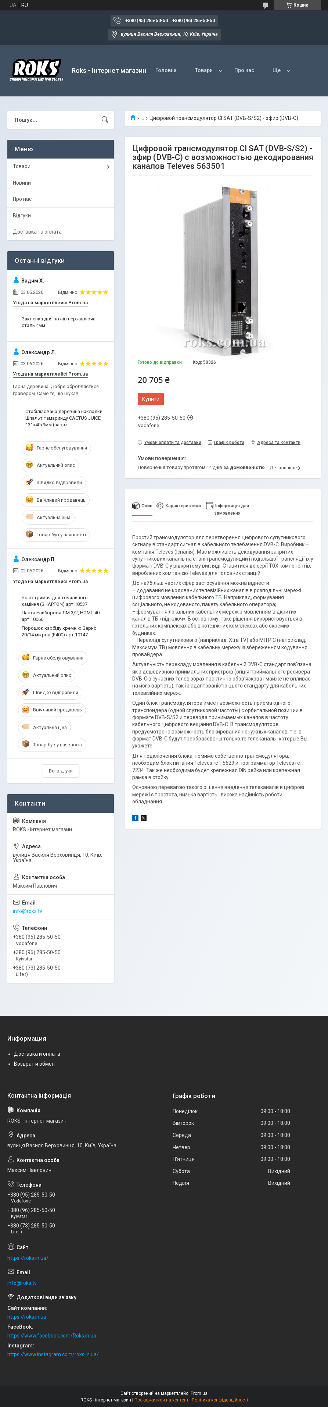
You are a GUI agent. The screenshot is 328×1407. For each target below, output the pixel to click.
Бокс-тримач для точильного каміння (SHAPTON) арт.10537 (55, 601)
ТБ (218, 597)
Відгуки (22, 215)
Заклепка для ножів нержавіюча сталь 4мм (58, 322)
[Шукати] (105, 120)
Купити (150, 399)
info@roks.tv (27, 911)
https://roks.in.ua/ (27, 1258)
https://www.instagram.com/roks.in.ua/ (53, 1354)
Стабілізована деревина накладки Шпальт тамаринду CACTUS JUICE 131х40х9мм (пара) (63, 418)
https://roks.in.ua (26, 1317)
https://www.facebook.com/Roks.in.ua (51, 1336)
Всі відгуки (61, 771)
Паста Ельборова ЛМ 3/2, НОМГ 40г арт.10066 (61, 616)
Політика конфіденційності (220, 1400)
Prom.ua (199, 1393)
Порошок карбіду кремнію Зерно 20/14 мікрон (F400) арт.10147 (59, 631)
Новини (22, 183)
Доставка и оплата (37, 1054)
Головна (166, 70)
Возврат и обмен (34, 1064)
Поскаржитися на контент (161, 1400)
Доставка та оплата (37, 232)
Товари (204, 70)
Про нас (244, 70)
